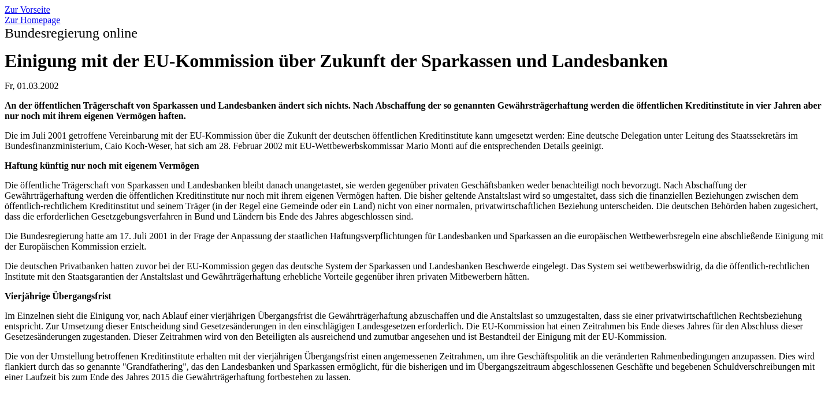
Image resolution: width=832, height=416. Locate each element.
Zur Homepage (32, 20)
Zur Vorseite (27, 9)
